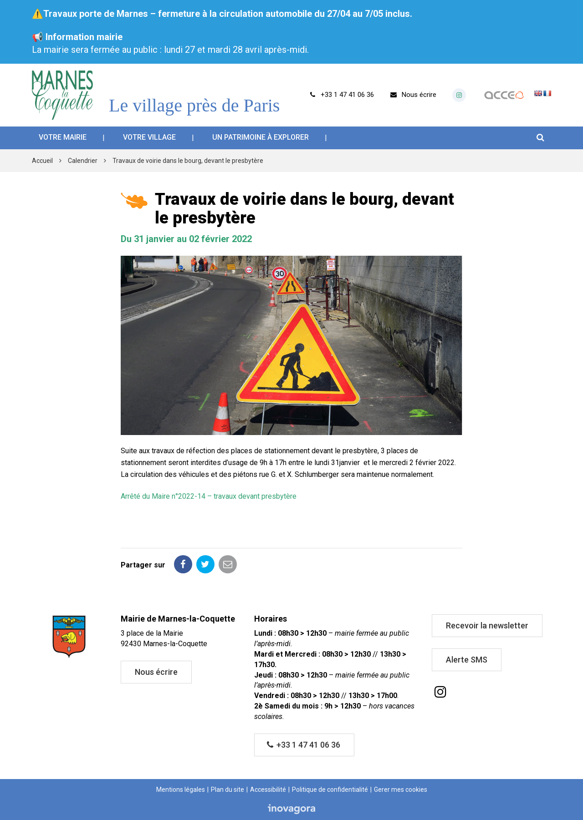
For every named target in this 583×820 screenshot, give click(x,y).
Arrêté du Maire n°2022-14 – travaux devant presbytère (209, 496)
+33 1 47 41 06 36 (304, 744)
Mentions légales (180, 789)
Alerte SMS (466, 659)
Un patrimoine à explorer (260, 137)
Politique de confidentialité (330, 789)
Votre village (149, 137)
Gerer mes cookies (400, 789)
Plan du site (227, 789)
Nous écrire (156, 672)
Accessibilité (268, 789)
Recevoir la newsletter (487, 625)
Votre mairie (63, 137)
